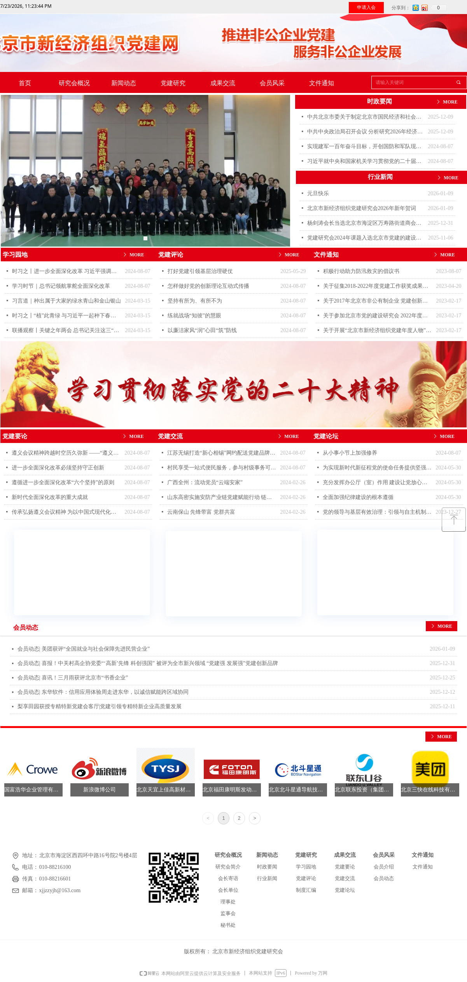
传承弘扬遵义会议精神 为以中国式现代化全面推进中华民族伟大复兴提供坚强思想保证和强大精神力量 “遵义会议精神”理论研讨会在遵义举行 (66, 512)
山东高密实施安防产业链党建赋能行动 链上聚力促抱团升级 (221, 497)
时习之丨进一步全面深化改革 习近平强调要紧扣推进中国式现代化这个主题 (66, 271)
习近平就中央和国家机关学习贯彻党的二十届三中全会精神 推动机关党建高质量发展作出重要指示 (365, 161)
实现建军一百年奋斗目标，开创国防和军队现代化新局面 (365, 146)
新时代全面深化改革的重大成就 (50, 497)
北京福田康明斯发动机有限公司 (232, 790)
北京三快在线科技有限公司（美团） (430, 790)
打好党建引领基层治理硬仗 (200, 271)
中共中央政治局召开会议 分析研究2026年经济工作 (365, 132)
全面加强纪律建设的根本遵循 (358, 497)
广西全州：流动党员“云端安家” (205, 482)
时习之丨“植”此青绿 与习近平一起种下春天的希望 (66, 316)
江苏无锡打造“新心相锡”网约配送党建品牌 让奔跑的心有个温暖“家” (221, 453)
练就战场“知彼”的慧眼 (194, 316)
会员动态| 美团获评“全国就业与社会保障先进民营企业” (83, 649)
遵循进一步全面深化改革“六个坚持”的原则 (63, 482)
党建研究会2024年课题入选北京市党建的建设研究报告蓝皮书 (365, 238)
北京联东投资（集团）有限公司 (364, 790)
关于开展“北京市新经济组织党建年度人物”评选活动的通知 (377, 330)
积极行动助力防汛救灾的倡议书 (361, 271)
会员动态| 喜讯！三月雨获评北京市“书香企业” (72, 678)
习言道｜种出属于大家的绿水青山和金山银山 (66, 301)
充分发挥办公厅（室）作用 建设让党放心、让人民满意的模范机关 (377, 482)
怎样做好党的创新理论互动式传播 (208, 286)
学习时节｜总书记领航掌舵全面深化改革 (61, 286)
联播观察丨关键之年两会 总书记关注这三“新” (66, 330)
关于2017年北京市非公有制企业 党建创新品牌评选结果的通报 (377, 301)
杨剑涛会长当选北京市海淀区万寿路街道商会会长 (365, 223)
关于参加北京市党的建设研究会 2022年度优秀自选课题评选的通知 (377, 316)
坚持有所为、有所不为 (195, 301)
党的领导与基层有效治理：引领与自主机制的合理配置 (377, 512)
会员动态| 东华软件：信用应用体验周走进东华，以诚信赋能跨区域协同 (103, 692)
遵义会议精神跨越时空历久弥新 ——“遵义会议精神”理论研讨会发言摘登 (66, 453)
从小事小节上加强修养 (350, 453)
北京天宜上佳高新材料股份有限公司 (165, 790)
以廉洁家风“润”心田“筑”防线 (202, 330)
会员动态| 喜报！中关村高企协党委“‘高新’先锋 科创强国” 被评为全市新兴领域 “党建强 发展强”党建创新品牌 (147, 663)
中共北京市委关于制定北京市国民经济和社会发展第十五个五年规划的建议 (365, 117)
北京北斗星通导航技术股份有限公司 (298, 790)
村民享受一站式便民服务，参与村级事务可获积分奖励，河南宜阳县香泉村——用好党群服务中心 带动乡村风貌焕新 (221, 468)
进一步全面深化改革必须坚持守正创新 (58, 468)
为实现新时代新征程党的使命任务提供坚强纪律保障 (377, 468)
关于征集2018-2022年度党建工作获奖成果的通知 (377, 286)
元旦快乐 (318, 193)
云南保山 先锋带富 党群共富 (201, 512)
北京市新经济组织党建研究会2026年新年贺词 (361, 208)
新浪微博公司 (99, 790)
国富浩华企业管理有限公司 (33, 790)
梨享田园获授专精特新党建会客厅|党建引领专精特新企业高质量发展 (99, 706)
